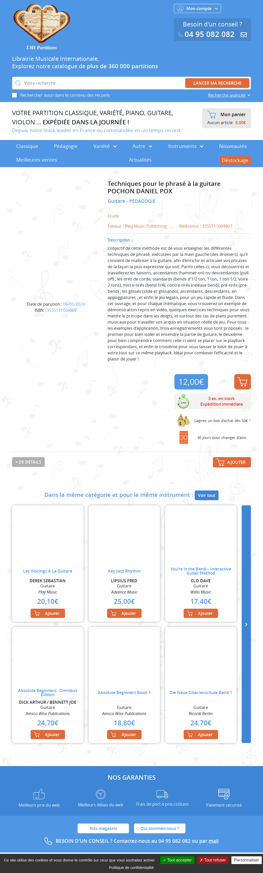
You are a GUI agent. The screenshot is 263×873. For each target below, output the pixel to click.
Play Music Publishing (146, 226)
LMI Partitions (41, 47)
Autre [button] (142, 146)
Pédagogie (66, 146)
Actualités (140, 159)
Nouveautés (233, 146)
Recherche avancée (227, 95)
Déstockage (235, 160)
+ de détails (28, 462)
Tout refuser (213, 860)
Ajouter (242, 381)
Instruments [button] (185, 146)
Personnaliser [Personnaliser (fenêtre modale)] (246, 860)
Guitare (117, 201)
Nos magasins (103, 828)
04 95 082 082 (207, 34)
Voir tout (206, 495)
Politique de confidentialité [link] (131, 867)
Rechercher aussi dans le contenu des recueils (65, 95)
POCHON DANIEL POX (140, 191)
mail (214, 841)
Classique (27, 146)
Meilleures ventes (36, 159)
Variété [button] (105, 146)
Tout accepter (177, 860)
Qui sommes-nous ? (159, 828)
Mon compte (197, 8)
